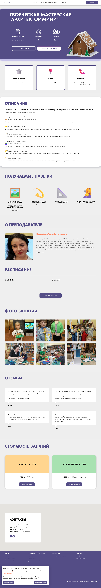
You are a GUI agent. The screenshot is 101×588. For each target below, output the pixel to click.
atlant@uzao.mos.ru (80, 558)
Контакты (64, 3)
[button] (92, 2)
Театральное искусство (34, 562)
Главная (7, 556)
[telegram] (11, 536)
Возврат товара (84, 581)
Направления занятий (49, 3)
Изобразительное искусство (35, 560)
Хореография (31, 556)
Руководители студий (10, 558)
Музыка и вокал (32, 558)
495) (78, 556)
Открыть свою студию (10, 560)
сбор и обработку (16, 571)
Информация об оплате (71, 581)
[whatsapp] (13, 536)
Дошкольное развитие (33, 564)
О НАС (7, 553)
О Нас (35, 3)
